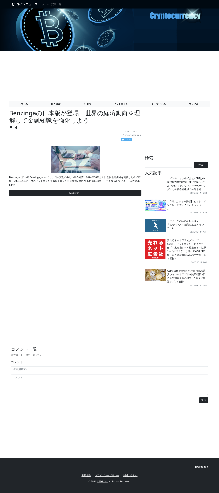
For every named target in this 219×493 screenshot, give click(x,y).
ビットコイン (121, 104)
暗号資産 (56, 104)
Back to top (201, 467)
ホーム (45, 4)
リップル (193, 104)
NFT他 (87, 104)
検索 (200, 164)
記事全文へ (75, 193)
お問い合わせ (130, 475)
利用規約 (86, 475)
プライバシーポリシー (107, 475)
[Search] (168, 165)
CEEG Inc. (102, 481)
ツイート (127, 139)
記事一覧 (56, 4)
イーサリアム (158, 104)
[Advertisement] (109, 74)
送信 (203, 400)
